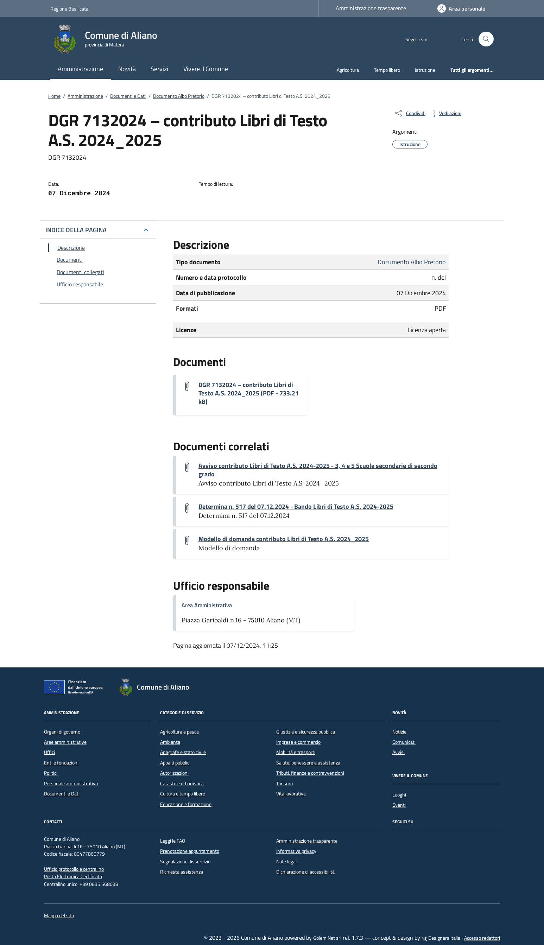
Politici (50, 773)
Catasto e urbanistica (182, 783)
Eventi (399, 805)
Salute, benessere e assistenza (308, 763)
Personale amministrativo (71, 783)
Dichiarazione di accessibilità (305, 872)
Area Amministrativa (207, 605)
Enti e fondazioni (61, 763)
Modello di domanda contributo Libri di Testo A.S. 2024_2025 (283, 539)
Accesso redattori (482, 938)
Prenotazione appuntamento (189, 851)
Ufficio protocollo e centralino (74, 869)
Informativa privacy (296, 851)
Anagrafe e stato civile (183, 752)
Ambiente (170, 742)
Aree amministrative (65, 742)
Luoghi (399, 795)
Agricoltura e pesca (179, 732)
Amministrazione (80, 69)
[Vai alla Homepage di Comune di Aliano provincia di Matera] (108, 39)
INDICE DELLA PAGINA (76, 230)
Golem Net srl (327, 938)
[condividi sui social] (409, 113)
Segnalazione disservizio (185, 861)
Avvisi (398, 752)
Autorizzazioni (174, 773)
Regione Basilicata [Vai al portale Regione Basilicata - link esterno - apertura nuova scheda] (69, 8)
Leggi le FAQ (172, 841)
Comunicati (404, 742)
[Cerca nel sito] (486, 39)
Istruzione (425, 70)
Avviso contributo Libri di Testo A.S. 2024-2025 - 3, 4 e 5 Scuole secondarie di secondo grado (317, 470)
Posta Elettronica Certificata (73, 876)
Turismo (284, 783)
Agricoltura (348, 70)
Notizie (399, 732)
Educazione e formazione (185, 804)
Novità (127, 69)
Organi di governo (62, 732)
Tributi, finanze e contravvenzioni (310, 773)
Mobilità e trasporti (295, 752)
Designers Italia (441, 938)
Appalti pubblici (175, 763)
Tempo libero (387, 70)
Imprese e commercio (298, 742)
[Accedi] (461, 8)
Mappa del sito (59, 915)
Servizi (159, 69)
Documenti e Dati (62, 794)
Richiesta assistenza (181, 872)
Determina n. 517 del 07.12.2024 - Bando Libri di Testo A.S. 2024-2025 (295, 506)
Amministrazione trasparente (371, 8)
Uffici (49, 752)
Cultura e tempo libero (182, 794)
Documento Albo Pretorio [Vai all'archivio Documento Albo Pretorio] (412, 262)
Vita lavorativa (291, 794)
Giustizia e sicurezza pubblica (305, 732)
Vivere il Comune (205, 69)
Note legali (287, 861)
